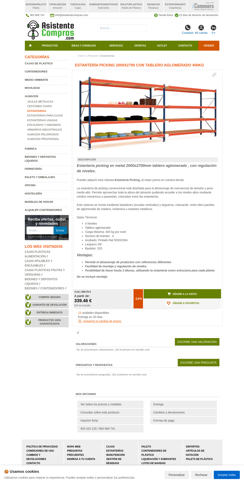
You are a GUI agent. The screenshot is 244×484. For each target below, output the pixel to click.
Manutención (115, 454)
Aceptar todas (227, 475)
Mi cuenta (201, 29)
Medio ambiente (36, 79)
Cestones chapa (39, 106)
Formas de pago (163, 420)
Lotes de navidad (154, 463)
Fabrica (31, 148)
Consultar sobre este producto (100, 412)
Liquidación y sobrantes (159, 459)
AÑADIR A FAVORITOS (182, 303)
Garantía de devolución (49, 304)
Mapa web (74, 446)
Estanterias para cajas (45, 115)
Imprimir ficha (89, 420)
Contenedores (36, 71)
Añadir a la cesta (182, 294)
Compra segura (49, 297)
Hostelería (33, 193)
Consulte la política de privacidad (41, 237)
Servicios (116, 45)
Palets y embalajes (40, 177)
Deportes (193, 446)
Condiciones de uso (40, 450)
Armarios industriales (44, 129)
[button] (214, 74)
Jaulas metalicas (40, 101)
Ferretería (33, 168)
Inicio (81, 55)
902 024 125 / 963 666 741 (98, 428)
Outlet (162, 45)
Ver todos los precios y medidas (101, 404)
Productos (50, 45)
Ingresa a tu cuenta (81, 459)
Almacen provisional (43, 139)
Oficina (30, 185)
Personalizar (177, 475)
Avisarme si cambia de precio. (100, 321)
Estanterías (114, 450)
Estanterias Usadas (42, 120)
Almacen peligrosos (43, 134)
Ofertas (140, 45)
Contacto (188, 29)
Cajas (110, 446)
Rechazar (201, 475)
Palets (146, 446)
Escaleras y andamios (44, 124)
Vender (209, 45)
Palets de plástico (199, 459)
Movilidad (32, 87)
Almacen (31, 96)
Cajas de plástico (39, 63)
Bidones (31, 288)
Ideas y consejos (84, 45)
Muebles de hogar (39, 201)
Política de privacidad (42, 446)
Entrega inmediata (50, 312)
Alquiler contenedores (43, 209)
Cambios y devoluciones (169, 412)
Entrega (158, 404)
